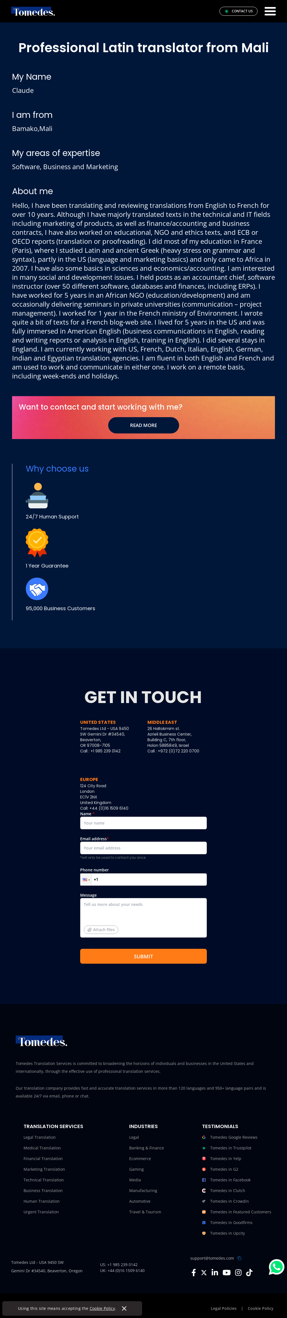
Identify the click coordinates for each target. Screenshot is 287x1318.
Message (143, 917)
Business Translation (43, 1190)
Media (135, 1179)
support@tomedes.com (212, 1258)
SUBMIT (143, 956)
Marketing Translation (44, 1169)
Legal (134, 1137)
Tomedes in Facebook (226, 1180)
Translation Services (53, 1126)
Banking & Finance (146, 1148)
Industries (143, 1126)
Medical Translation (42, 1148)
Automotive (140, 1201)
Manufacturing (143, 1190)
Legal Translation (40, 1137)
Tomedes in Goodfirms (227, 1222)
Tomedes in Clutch (223, 1190)
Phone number (143, 876)
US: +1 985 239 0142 (119, 1264)
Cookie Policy (102, 1308)
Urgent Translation (41, 1211)
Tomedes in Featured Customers (236, 1212)
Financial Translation (43, 1158)
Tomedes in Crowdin (225, 1201)
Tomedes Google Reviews (230, 1137)
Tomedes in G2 (220, 1169)
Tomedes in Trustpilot (226, 1148)
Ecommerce (140, 1158)
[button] (85, 879)
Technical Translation (44, 1179)
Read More (143, 425)
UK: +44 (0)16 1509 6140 (122, 1270)
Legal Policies (224, 1308)
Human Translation (42, 1201)
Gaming (136, 1169)
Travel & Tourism (145, 1211)
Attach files (101, 929)
